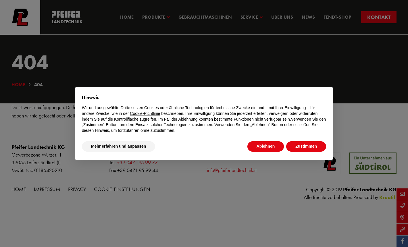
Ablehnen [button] (266, 146)
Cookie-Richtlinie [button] (145, 113)
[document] (204, 113)
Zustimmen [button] (306, 146)
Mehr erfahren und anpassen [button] (118, 146)
